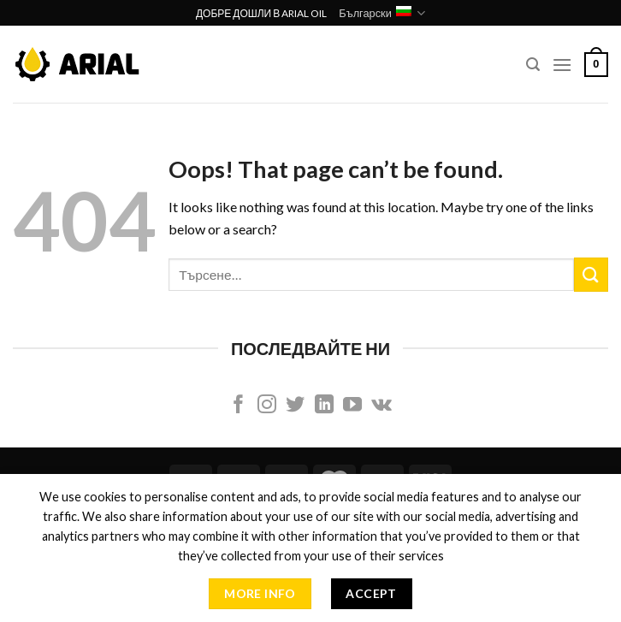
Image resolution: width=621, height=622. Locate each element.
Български (382, 13)
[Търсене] (533, 64)
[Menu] (562, 65)
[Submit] (591, 274)
